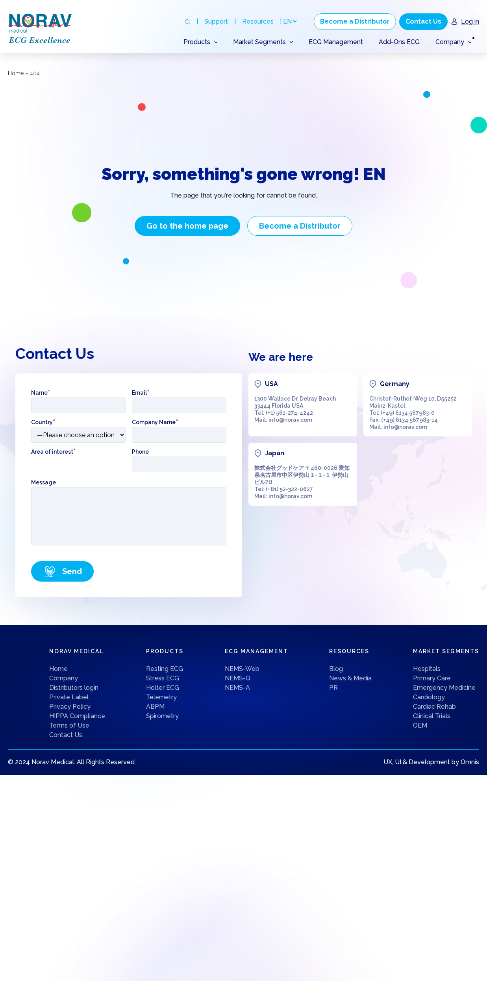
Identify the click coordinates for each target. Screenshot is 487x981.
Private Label (69, 697)
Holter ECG (162, 687)
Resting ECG (164, 668)
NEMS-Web (242, 668)
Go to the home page (187, 226)
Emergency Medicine (444, 687)
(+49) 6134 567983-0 (408, 413)
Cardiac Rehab (434, 706)
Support (216, 21)
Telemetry (161, 697)
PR (333, 687)
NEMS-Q (237, 678)
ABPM (155, 706)
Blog (336, 668)
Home (16, 73)
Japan (274, 453)
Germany (394, 384)
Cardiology (429, 697)
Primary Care (432, 678)
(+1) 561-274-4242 (289, 413)
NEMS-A (237, 687)
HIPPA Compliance (77, 716)
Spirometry (162, 716)
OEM (420, 725)
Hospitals (427, 668)
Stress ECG (162, 678)
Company (63, 678)
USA (271, 384)
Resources (258, 21)
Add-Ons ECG (399, 42)
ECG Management (336, 42)
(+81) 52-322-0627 (289, 489)
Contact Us (423, 21)
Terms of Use (69, 725)
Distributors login (73, 687)
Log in (470, 21)
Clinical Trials (431, 716)
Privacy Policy (70, 706)
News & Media (350, 678)
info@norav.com (290, 420)
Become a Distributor (355, 21)
